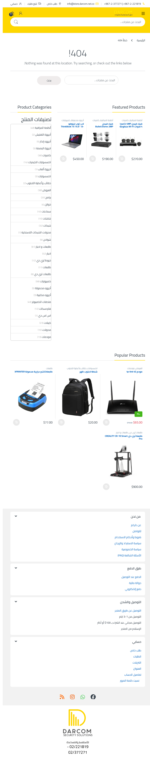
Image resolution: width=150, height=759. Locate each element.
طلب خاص (51, 3)
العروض (44, 190)
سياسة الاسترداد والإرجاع (125, 543)
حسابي (13, 3)
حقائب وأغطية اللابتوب (36, 183)
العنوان (134, 668)
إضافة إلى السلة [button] (119, 159)
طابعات (44, 267)
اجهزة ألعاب (41, 169)
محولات (43, 329)
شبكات (44, 225)
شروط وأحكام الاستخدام (125, 537)
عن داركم (133, 525)
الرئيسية (138, 40)
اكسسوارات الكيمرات (36, 162)
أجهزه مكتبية (41, 295)
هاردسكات (42, 308)
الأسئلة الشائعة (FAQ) (126, 555)
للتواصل (134, 531)
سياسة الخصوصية (128, 549)
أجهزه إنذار (42, 141)
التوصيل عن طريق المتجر (125, 610)
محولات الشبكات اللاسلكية (33, 232)
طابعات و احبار (40, 246)
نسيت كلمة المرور (127, 680)
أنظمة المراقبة (133, 120)
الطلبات (134, 656)
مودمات (43, 336)
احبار (46, 253)
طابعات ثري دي (39, 274)
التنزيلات (134, 662)
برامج (45, 197)
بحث (13, 21)
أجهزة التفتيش (40, 134)
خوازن (45, 204)
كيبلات (44, 322)
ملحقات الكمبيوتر (38, 301)
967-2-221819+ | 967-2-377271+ (122, 3)
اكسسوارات (41, 176)
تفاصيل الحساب (129, 674)
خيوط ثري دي (41, 260)
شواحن (44, 239)
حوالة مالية (132, 582)
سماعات (43, 211)
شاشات (44, 218)
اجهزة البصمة (40, 148)
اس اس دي (41, 315)
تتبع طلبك (31, 3)
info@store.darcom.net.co (80, 3)
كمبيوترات (63, 120)
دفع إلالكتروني (130, 589)
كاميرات (122, 120)
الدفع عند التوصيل (128, 576)
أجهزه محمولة (74, 120)
